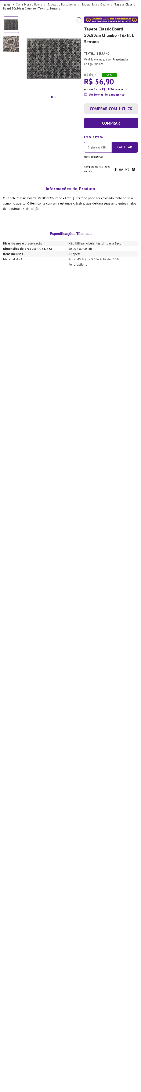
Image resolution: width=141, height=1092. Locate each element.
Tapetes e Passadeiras (61, 4)
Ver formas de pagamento (106, 94)
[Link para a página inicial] (7, 4)
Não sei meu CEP (94, 156)
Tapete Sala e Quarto (95, 4)
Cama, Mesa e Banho (29, 4)
